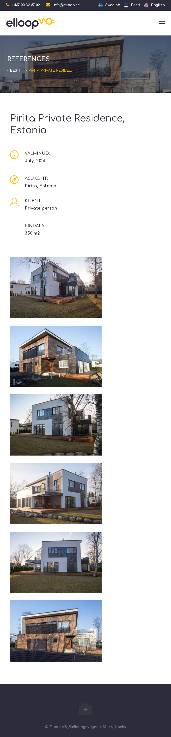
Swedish (112, 5)
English (158, 5)
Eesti (15, 70)
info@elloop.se (66, 5)
